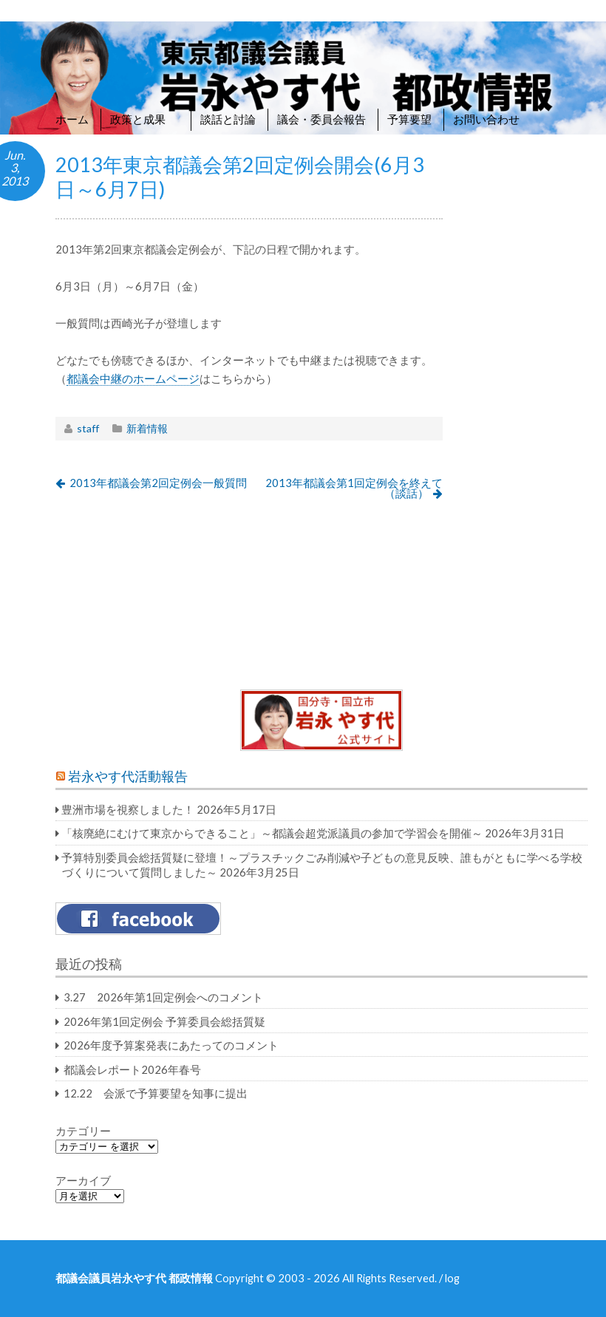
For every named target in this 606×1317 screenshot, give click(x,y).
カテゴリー (83, 1130)
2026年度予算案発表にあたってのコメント (171, 1045)
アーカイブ (83, 1180)
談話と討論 (228, 119)
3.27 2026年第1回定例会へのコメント (163, 997)
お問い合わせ (486, 119)
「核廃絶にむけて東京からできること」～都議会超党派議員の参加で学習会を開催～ (272, 833)
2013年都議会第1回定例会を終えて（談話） (354, 488)
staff (88, 428)
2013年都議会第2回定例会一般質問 (158, 482)
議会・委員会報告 (321, 119)
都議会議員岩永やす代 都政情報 (134, 1277)
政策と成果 (144, 119)
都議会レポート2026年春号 (132, 1069)
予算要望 (409, 119)
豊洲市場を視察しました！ (127, 809)
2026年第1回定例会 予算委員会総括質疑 (164, 1021)
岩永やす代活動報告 (128, 776)
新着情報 (147, 428)
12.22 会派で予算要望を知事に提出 (156, 1093)
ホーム (72, 119)
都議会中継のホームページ (133, 378)
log (452, 1277)
